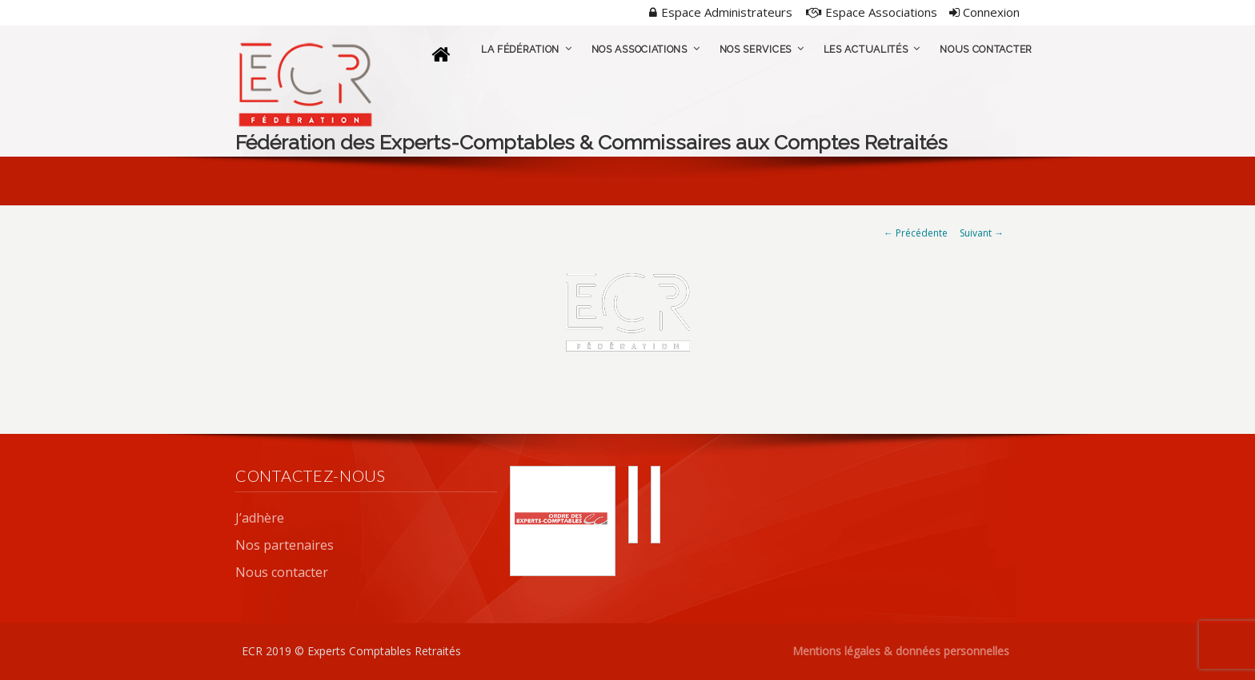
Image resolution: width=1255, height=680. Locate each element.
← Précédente (916, 233)
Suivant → (982, 233)
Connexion (984, 12)
